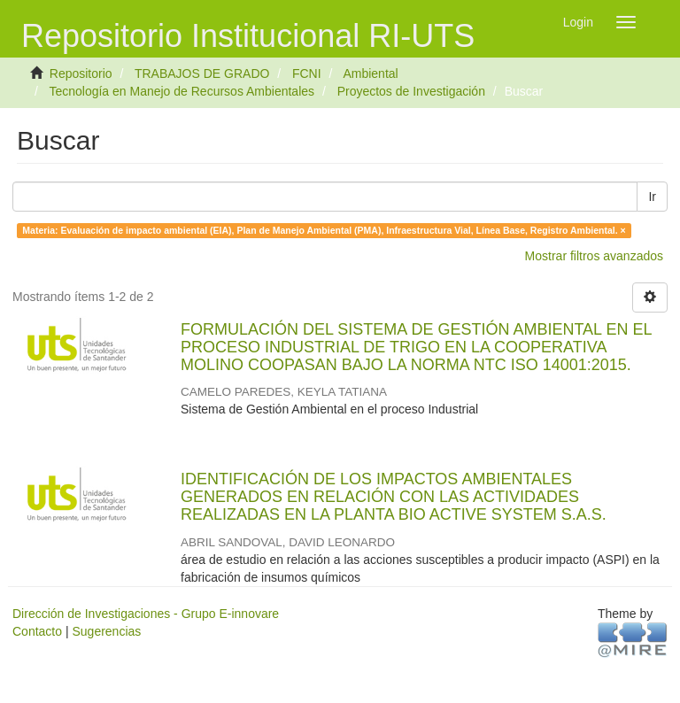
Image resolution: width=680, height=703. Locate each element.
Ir (652, 196)
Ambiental (370, 73)
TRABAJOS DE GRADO (202, 73)
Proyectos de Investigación (411, 91)
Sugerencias (106, 631)
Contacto (37, 631)
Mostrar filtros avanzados (594, 256)
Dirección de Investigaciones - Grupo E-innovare (145, 613)
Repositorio (81, 73)
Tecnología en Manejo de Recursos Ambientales (181, 91)
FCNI (306, 73)
